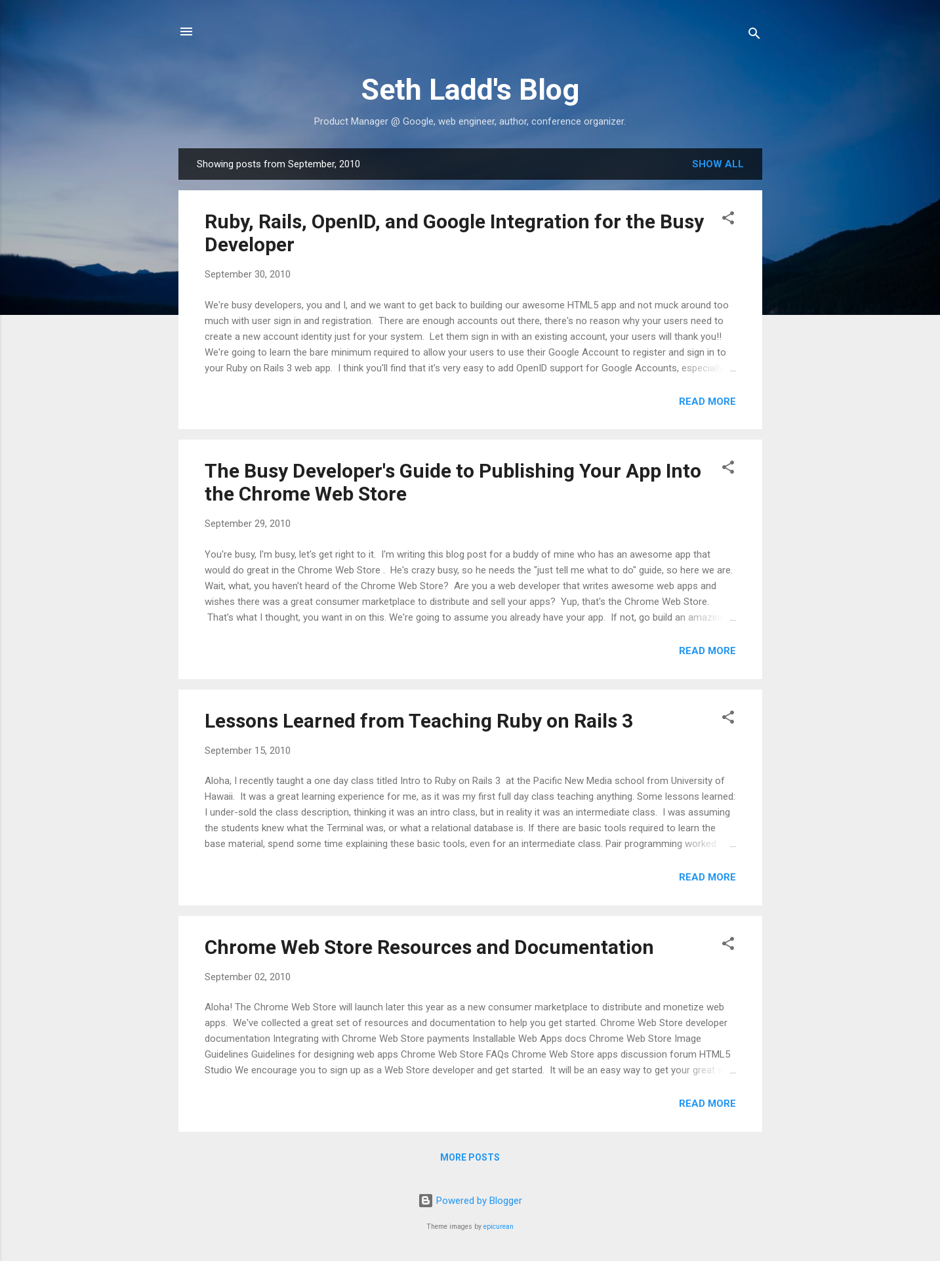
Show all (718, 164)
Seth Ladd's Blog (470, 89)
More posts (470, 1157)
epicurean (498, 1226)
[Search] (754, 36)
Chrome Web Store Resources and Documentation (429, 947)
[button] (728, 220)
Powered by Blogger (470, 1201)
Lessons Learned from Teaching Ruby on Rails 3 (419, 720)
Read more (707, 401)
